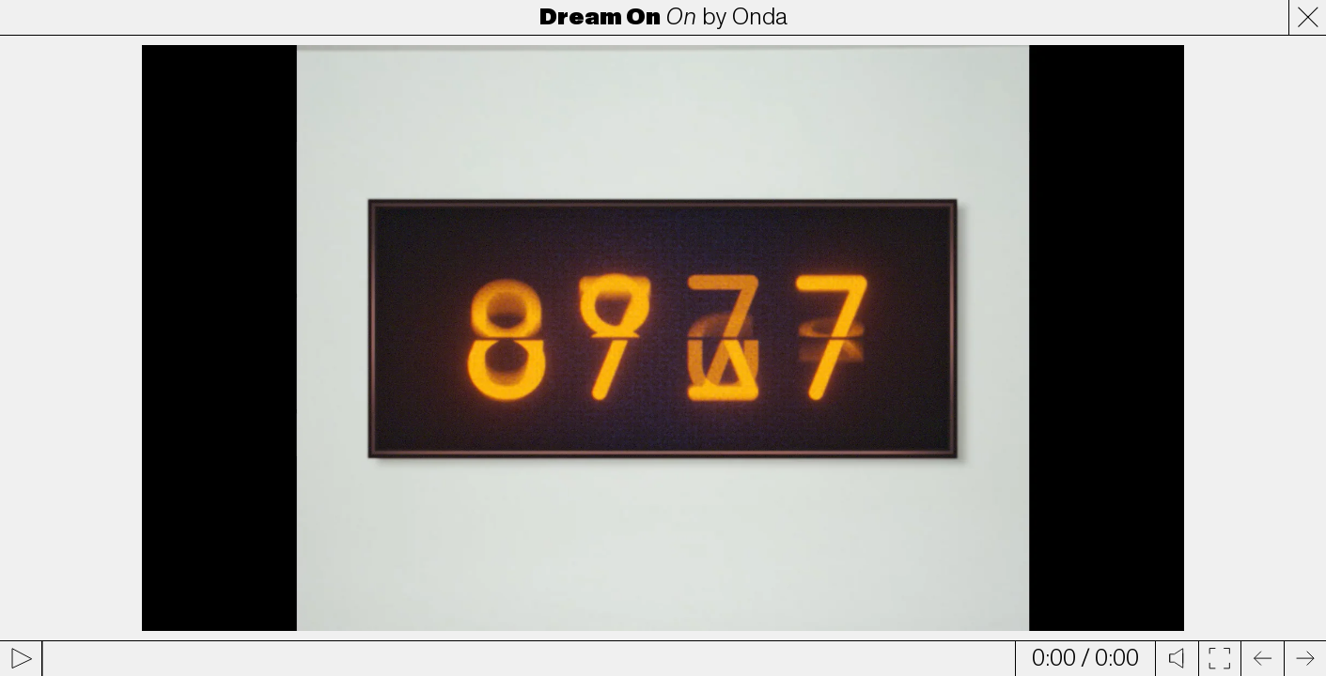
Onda (760, 17)
